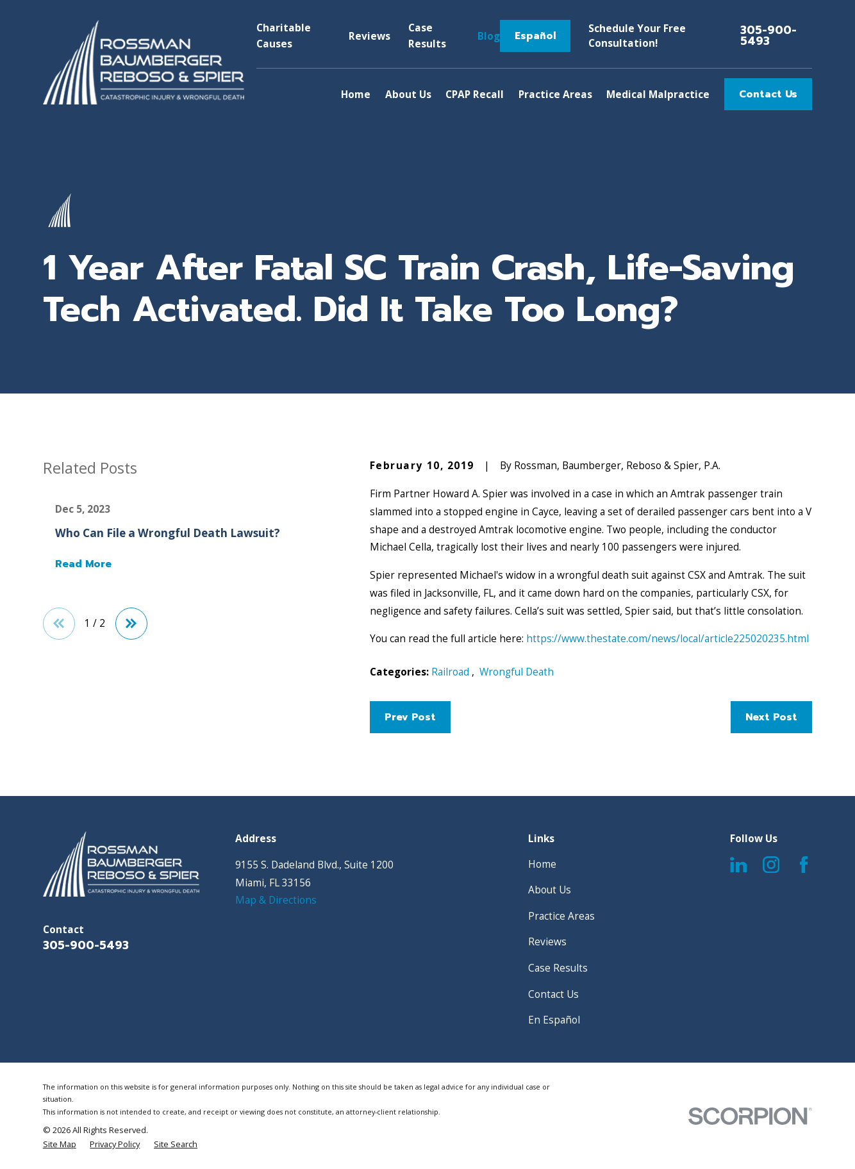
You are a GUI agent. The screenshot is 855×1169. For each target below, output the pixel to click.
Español (535, 36)
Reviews (369, 36)
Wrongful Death (516, 672)
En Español (554, 1020)
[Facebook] (803, 864)
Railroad (451, 672)
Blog (488, 36)
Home (542, 864)
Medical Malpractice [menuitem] (658, 94)
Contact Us (768, 94)
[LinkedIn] (738, 864)
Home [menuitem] (355, 94)
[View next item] (131, 624)
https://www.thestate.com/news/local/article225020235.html (667, 638)
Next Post (771, 717)
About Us (549, 890)
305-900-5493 (768, 36)
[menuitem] (59, 1144)
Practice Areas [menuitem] (555, 94)
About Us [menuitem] (408, 94)
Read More (83, 564)
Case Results (558, 968)
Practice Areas (561, 916)
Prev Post (410, 717)
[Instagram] (771, 864)
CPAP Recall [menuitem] (474, 94)
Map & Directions (276, 900)
